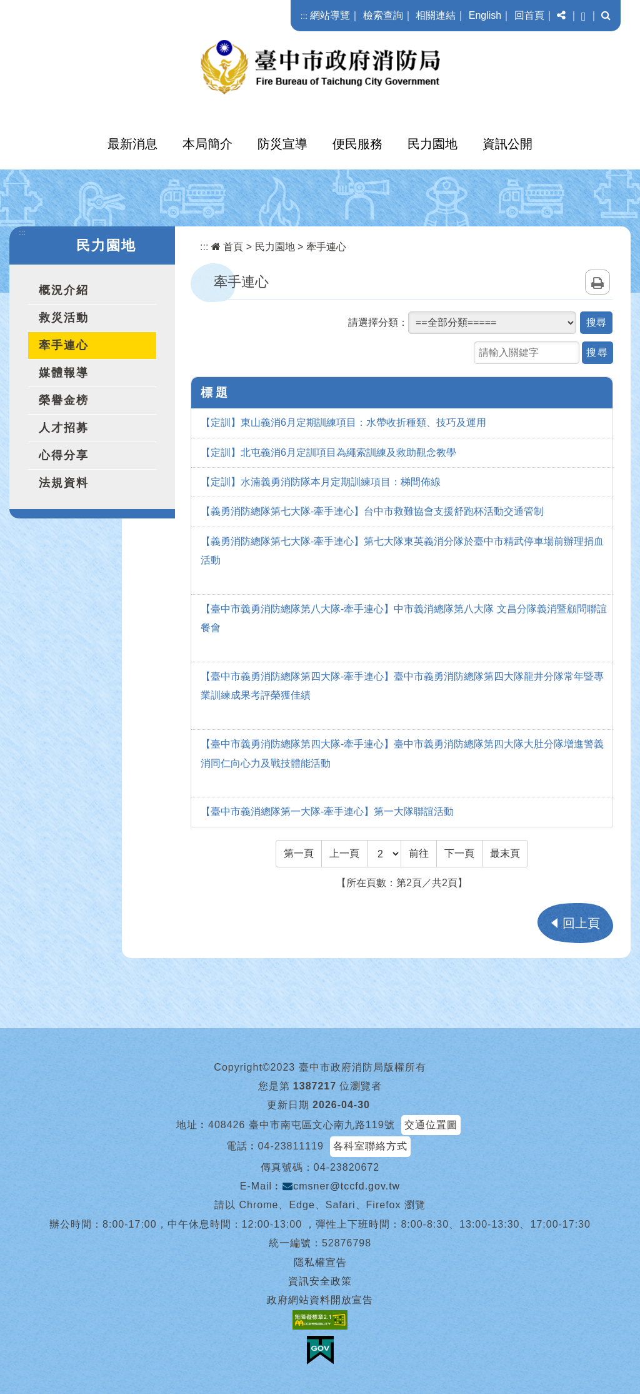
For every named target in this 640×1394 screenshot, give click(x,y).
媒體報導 (64, 372)
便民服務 (357, 144)
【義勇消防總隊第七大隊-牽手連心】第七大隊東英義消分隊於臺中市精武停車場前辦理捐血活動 (402, 550)
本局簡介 (207, 144)
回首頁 (529, 15)
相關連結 (436, 15)
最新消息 (133, 144)
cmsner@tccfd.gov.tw (341, 1186)
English (485, 15)
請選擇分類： (378, 322)
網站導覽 (330, 15)
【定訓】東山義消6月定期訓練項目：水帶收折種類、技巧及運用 (343, 422)
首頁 (227, 246)
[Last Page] (505, 853)
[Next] (459, 853)
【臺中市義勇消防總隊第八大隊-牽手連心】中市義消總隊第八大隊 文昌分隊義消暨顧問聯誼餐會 (404, 618)
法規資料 (64, 483)
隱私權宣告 (320, 1262)
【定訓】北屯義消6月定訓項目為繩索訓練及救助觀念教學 (328, 452)
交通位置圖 (431, 1124)
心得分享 (64, 455)
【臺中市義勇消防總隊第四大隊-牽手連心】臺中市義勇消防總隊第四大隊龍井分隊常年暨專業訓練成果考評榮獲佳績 (402, 685)
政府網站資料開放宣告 (320, 1300)
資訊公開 (507, 144)
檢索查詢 (383, 15)
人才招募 (64, 428)
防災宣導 (283, 144)
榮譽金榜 (64, 400)
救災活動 (64, 317)
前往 (419, 853)
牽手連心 (64, 345)
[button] (561, 15)
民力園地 (433, 144)
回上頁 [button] (581, 923)
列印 (597, 282)
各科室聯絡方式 (370, 1146)
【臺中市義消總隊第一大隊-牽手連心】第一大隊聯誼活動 (327, 811)
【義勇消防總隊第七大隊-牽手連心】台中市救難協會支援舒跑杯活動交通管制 (372, 511)
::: (304, 16)
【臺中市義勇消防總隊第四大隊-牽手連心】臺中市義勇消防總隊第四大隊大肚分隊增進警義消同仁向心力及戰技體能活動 (402, 753)
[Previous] (344, 853)
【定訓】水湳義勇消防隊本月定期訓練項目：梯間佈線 (321, 482)
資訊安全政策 (320, 1281)
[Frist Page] (299, 853)
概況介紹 (64, 290)
